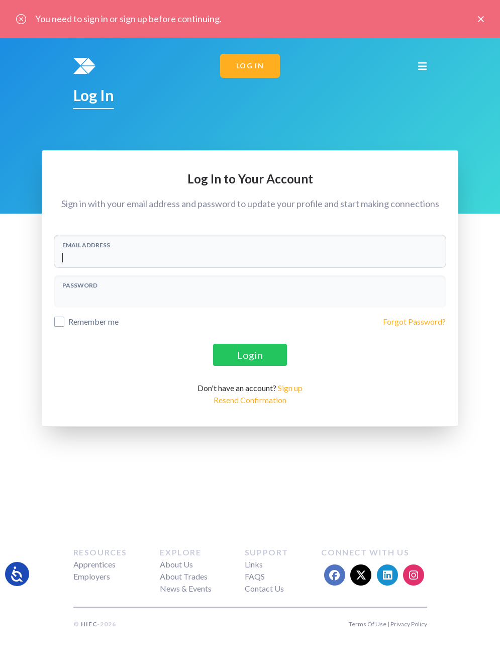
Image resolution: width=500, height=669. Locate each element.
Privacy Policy (408, 624)
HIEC (89, 624)
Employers (91, 576)
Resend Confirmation (250, 400)
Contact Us (264, 588)
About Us (176, 564)
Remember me (93, 321)
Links (254, 564)
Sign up (290, 388)
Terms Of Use (367, 624)
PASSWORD (79, 285)
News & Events (186, 588)
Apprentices (94, 564)
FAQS (255, 576)
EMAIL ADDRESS (86, 245)
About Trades (184, 576)
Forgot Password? (414, 321)
